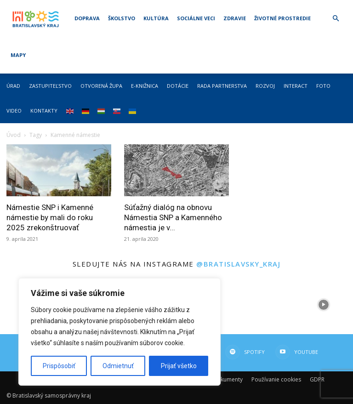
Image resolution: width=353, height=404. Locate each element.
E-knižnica (144, 85)
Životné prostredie (282, 18)
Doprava (87, 18)
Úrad (13, 85)
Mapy (18, 54)
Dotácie (177, 85)
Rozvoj (265, 85)
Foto (323, 85)
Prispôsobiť (59, 366)
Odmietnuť (118, 366)
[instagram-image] (264, 304)
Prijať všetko (179, 366)
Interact (295, 85)
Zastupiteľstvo (50, 85)
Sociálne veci (196, 18)
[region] (119, 332)
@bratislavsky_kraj (238, 263)
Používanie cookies (276, 379)
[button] (336, 18)
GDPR (317, 379)
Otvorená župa (101, 85)
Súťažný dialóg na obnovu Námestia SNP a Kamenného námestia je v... (173, 217)
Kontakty (43, 110)
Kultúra (156, 18)
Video (14, 110)
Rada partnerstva (222, 85)
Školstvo (121, 18)
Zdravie (234, 18)
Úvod (13, 135)
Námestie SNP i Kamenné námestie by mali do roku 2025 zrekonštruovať (49, 217)
